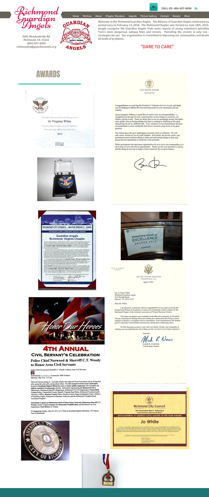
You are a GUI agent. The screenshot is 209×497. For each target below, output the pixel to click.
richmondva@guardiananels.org (36, 46)
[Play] (153, 7)
